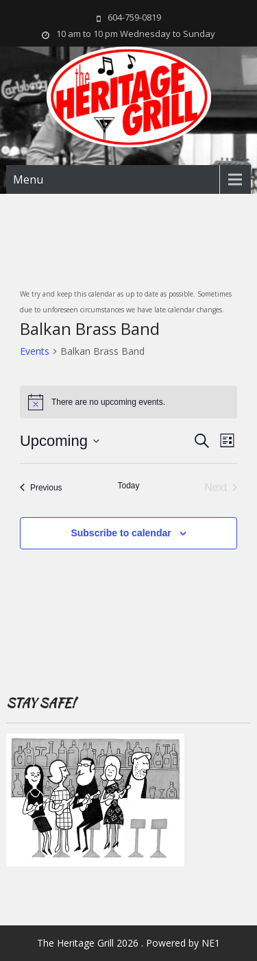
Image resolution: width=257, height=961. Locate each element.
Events (34, 351)
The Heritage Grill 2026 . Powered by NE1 (128, 942)
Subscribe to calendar (121, 532)
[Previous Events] (41, 487)
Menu (28, 179)
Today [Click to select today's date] (128, 485)
